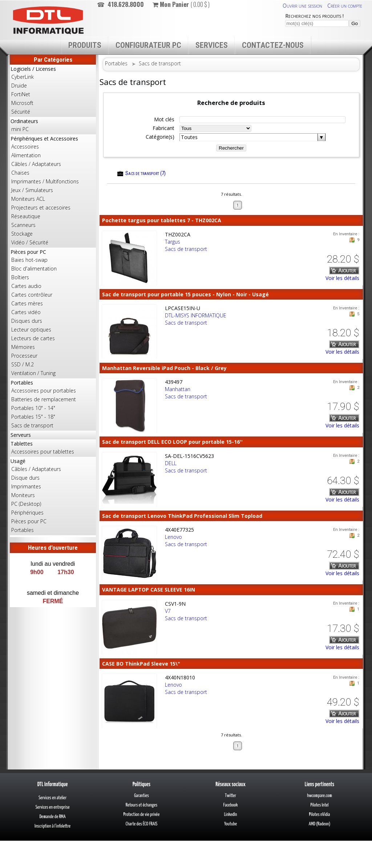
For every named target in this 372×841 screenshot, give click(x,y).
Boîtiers (20, 277)
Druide (19, 85)
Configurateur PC (148, 45)
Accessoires (25, 146)
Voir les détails (342, 278)
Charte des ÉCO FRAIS (142, 824)
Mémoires (23, 347)
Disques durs (26, 320)
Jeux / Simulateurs (32, 190)
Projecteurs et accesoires (40, 207)
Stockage (22, 233)
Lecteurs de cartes (33, 338)
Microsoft (22, 102)
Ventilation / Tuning (33, 373)
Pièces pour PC (53, 313)
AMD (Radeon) (320, 824)
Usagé (53, 496)
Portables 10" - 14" (33, 408)
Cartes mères (27, 303)
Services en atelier (52, 798)
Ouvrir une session (302, 5)
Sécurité (20, 111)
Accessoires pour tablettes (42, 451)
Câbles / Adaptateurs (36, 164)
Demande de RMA (52, 816)
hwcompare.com (319, 795)
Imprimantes (26, 486)
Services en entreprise (52, 807)
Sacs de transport (32, 425)
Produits (84, 45)
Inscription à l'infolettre (52, 826)
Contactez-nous (273, 45)
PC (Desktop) (26, 503)
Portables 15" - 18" (33, 416)
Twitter (230, 795)
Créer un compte (344, 5)
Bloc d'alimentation (34, 268)
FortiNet (20, 94)
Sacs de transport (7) (141, 173)
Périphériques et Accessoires (53, 191)
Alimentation (26, 155)
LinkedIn (230, 814)
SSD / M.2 (22, 364)
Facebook (230, 805)
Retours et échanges (141, 805)
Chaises (20, 172)
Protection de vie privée (141, 814)
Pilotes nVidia (319, 814)
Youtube (230, 824)
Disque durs (25, 477)
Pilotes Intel (320, 805)
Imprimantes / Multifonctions (45, 181)
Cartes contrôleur (31, 294)
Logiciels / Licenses (53, 90)
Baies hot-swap (29, 259)
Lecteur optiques (31, 329)
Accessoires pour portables (43, 390)
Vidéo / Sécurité (29, 242)
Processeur (24, 355)
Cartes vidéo (26, 312)
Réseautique (25, 216)
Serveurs (21, 434)
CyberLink (22, 76)
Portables (53, 404)
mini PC (20, 129)
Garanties (141, 795)
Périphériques (27, 512)
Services (211, 45)
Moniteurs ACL (28, 198)
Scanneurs (23, 225)
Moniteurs (23, 495)
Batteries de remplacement (43, 399)
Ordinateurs (53, 126)
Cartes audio (26, 286)
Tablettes (53, 448)
